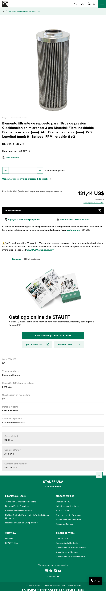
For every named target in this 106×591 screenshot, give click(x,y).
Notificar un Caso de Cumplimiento (21, 522)
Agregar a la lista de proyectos (22, 219)
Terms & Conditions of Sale (55, 585)
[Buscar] (75, 4)
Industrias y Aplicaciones (67, 506)
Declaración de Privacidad (17, 506)
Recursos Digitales (64, 524)
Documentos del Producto (68, 515)
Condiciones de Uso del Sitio (18, 510)
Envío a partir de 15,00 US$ (94, 203)
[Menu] (102, 4)
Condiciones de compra (33, 585)
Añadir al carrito (53, 210)
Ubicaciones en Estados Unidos (71, 547)
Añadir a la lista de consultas (73, 219)
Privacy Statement (74, 585)
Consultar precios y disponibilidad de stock (27, 178)
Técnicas (16, 259)
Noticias (9, 538)
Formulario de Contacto (67, 543)
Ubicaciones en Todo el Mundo (70, 556)
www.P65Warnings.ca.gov (40, 249)
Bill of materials (32, 259)
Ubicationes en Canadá (67, 552)
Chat (97, 581)
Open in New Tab (37, 344)
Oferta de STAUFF (64, 501)
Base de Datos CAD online (68, 519)
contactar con (74, 229)
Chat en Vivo (62, 538)
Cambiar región (53, 486)
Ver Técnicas (10, 157)
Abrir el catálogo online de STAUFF (53, 335)
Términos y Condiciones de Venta (20, 501)
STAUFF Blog (11, 543)
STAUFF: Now (62, 510)
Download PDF (69, 344)
